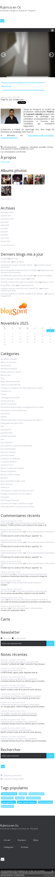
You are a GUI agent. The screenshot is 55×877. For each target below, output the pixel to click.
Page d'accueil (6, 86)
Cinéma (50, 147)
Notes (35, 840)
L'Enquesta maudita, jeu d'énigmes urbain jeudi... (20, 704)
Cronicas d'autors (8, 401)
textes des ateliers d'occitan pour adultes (17, 507)
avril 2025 (4, 235)
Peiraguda (5, 497)
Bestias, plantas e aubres (11, 372)
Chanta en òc (6, 391)
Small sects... (6, 262)
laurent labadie (9, 793)
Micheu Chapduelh (8, 471)
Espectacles (5, 414)
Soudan (4, 258)
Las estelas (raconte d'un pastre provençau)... (19, 713)
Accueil (7, 840)
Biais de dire (6, 375)
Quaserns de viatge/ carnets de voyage (17, 503)
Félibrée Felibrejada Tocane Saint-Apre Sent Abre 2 (21, 420)
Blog (2, 378)
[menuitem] (23, 82)
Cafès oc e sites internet (10, 385)
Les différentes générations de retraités (17, 275)
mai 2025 (4, 232)
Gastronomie (6, 430)
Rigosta (4, 582)
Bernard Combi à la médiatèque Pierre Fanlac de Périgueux (22, 82)
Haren (32, 279)
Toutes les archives (8, 245)
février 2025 (5, 241)
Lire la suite (5, 161)
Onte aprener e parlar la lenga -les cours (17, 149)
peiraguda (20, 798)
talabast (23, 793)
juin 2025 (4, 229)
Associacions (6, 366)
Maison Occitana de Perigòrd (12, 468)
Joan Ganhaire (6, 442)
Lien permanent (8, 147)
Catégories (8, 847)
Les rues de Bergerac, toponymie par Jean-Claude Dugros (23, 90)
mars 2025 (5, 238)
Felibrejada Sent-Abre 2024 (11, 423)
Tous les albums (6, 199)
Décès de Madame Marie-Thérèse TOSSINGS (19, 270)
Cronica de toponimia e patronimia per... (30, 523)
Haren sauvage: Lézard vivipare (14, 279)
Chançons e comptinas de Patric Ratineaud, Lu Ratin (22, 388)
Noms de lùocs (7, 484)
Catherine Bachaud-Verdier (12, 531)
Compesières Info (26, 285)
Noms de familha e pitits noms (13, 481)
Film (2, 426)
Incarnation (19, 262)
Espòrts (4, 417)
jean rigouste (7, 806)
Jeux (2, 439)
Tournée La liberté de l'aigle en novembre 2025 (20, 282)
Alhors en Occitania (8, 362)
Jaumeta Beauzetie (8, 436)
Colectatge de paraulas (10, 398)
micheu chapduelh (36, 793)
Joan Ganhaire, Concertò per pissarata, (16, 446)
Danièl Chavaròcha (8, 404)
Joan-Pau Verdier (7, 455)
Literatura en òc (7, 465)
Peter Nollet (5, 523)
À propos (22, 840)
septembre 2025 (7, 219)
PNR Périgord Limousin (10, 500)
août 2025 (5, 222)
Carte (5, 619)
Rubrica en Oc (10, 7)
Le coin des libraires (9, 462)
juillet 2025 (5, 225)
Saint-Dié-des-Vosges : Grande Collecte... (17, 265)
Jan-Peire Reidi (6, 433)
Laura (3, 599)
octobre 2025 (6, 216)
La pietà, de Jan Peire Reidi (11, 670)
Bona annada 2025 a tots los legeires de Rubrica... (29, 599)
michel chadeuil (45, 802)
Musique (4, 478)
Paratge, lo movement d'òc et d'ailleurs (16, 494)
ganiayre (4, 608)
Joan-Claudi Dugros (8, 449)
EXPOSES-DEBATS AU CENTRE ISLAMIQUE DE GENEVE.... (22, 294)
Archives (24, 847)
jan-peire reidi (7, 798)
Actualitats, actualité (38, 147)
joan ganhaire (8, 802)
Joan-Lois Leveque (8, 452)
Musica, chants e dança (10, 475)
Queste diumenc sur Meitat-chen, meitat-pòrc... (19, 679)
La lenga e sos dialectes (10, 459)
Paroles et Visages (44, 275)
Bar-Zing (14, 258)
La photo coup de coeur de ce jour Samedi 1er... (20, 288)
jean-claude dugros (27, 802)
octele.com (5, 487)
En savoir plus (19, 875)
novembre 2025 (7, 212)
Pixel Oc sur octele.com (12, 99)
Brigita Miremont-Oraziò (10, 381)
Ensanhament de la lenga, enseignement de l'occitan (22, 407)
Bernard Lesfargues (9, 369)
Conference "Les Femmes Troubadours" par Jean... (21, 696)
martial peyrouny (33, 798)
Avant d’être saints (8, 285)
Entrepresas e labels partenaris (13, 410)
